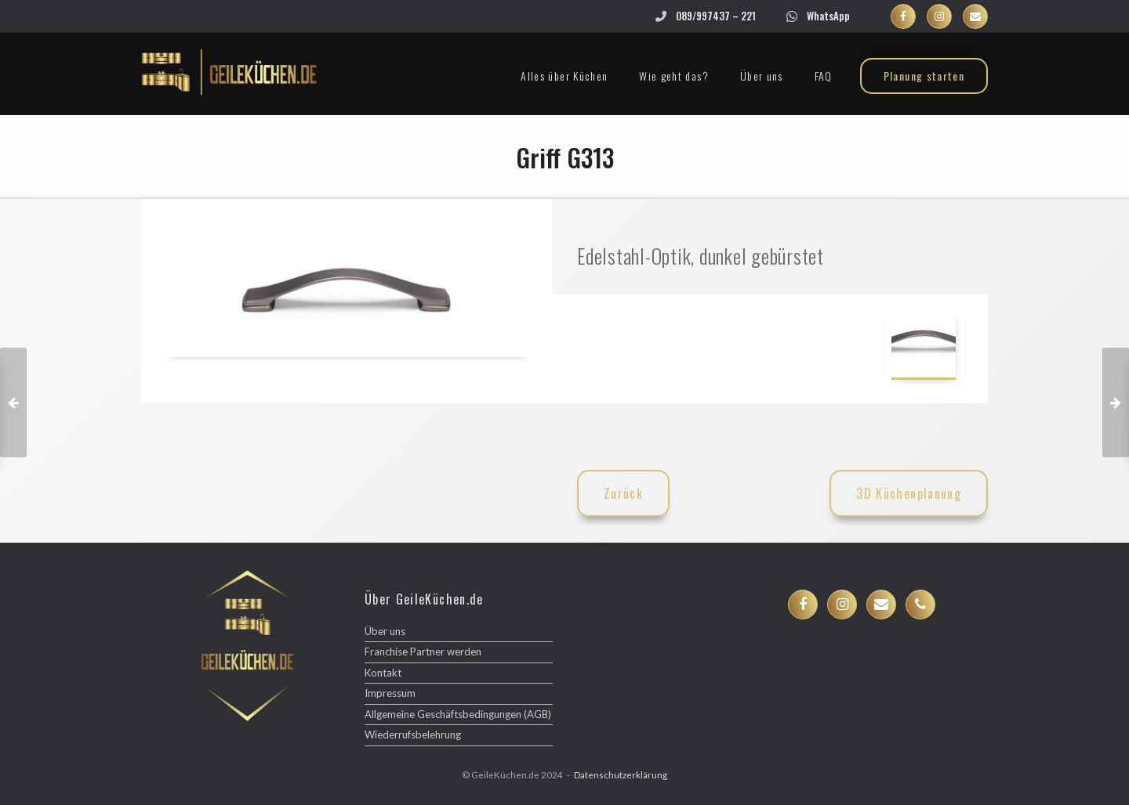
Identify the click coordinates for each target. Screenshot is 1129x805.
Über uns (761, 75)
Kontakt (383, 672)
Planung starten (924, 75)
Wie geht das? (674, 75)
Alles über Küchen (564, 75)
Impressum (390, 693)
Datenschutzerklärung (620, 775)
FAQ (824, 75)
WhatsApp (828, 15)
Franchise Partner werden (423, 651)
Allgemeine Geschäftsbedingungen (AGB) (458, 714)
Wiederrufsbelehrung (413, 734)
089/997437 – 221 (716, 15)
